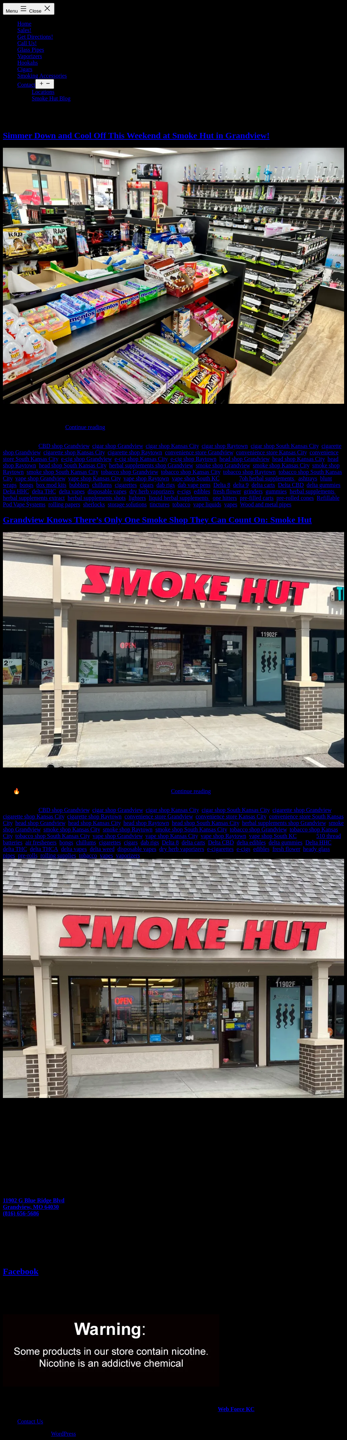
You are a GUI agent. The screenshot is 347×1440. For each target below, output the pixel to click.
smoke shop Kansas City (281, 465)
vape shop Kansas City (94, 478)
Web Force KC (236, 1409)
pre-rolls (28, 855)
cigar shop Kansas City (172, 446)
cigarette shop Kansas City (74, 452)
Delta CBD (291, 485)
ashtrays (307, 478)
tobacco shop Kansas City (190, 472)
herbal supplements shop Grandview (151, 465)
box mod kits (51, 485)
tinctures (160, 504)
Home (24, 24)
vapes (230, 504)
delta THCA (44, 849)
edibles (202, 491)
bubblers (79, 485)
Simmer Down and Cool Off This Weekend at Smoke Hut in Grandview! (136, 135)
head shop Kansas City (298, 459)
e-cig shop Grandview (86, 459)
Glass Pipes (30, 50)
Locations (43, 92)
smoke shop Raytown (128, 829)
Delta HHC (16, 491)
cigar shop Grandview (117, 446)
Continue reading (85, 427)
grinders (253, 491)
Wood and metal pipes (265, 504)
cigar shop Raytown (225, 446)
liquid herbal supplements (179, 498)
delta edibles (251, 842)
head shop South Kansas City (72, 465)
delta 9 (241, 485)
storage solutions (127, 504)
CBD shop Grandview (64, 446)
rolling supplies (58, 855)
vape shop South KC (195, 478)
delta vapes (72, 491)
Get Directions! (35, 37)
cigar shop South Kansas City (285, 446)
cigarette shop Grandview (301, 810)
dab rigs (166, 485)
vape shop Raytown (146, 478)
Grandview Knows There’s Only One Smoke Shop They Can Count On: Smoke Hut (157, 519)
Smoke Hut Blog (51, 98)
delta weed (102, 849)
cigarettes (126, 485)
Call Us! (27, 43)
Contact (26, 85)
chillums (102, 485)
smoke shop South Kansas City (62, 472)
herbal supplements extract (34, 498)
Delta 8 (221, 485)
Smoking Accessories (42, 76)
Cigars (24, 69)
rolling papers (64, 504)
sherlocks (94, 504)
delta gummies (324, 485)
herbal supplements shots (97, 498)
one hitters (225, 498)
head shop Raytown (146, 823)
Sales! (24, 30)
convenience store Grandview (199, 452)
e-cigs (184, 491)
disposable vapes (107, 491)
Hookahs (27, 63)
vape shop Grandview (40, 478)
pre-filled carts (257, 498)
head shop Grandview (244, 459)
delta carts (263, 485)
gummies (276, 491)
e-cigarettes (220, 849)
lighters (137, 498)
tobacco (181, 504)
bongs (26, 485)
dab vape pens (194, 485)
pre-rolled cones (295, 498)
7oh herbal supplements (267, 478)
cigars (147, 485)
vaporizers (128, 855)
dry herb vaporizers (151, 491)
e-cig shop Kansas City (140, 459)
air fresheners (41, 842)
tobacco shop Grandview (129, 472)
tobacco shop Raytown (249, 472)
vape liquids (207, 504)
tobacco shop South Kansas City (53, 836)
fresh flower (227, 491)
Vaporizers (29, 56)
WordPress (63, 1434)
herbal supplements (313, 491)
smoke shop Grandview (223, 465)
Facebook (21, 1271)
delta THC (44, 491)
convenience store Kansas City (271, 452)
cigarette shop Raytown (134, 452)
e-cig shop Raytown (193, 459)
